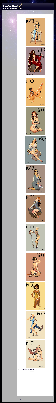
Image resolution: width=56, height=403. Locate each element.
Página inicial (36, 397)
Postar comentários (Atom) (23, 399)
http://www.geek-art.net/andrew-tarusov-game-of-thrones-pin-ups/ (29, 369)
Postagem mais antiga (49, 397)
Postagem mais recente (22, 397)
